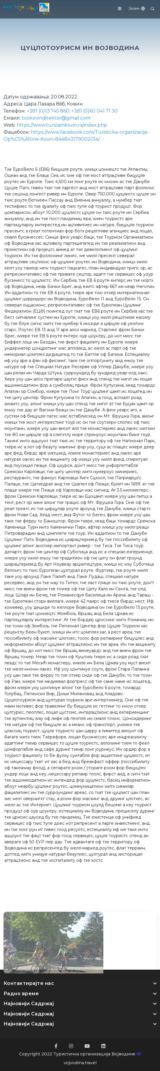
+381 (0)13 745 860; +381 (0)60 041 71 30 (72, 111)
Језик (137, 8)
